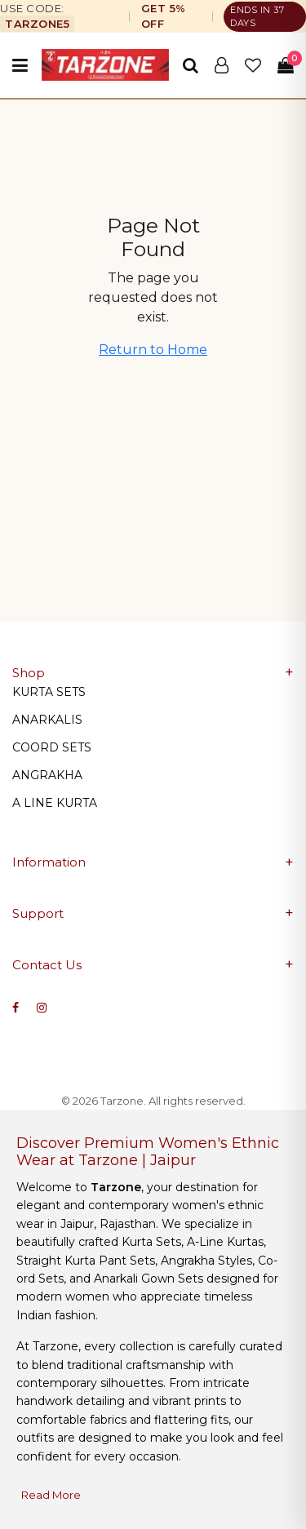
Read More (51, 1494)
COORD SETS (51, 747)
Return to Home (153, 349)
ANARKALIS (47, 719)
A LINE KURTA (54, 803)
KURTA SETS (49, 692)
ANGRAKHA (47, 775)
